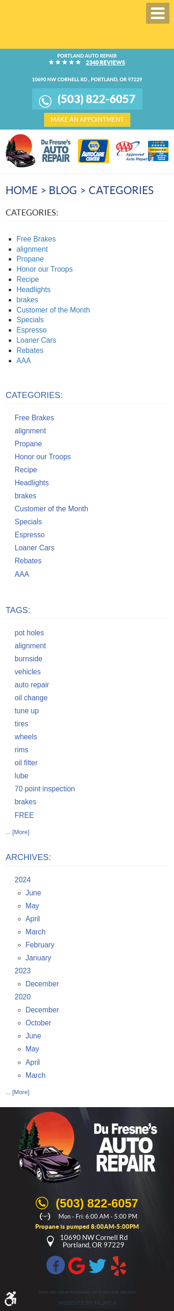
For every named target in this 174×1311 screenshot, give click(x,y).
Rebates (29, 350)
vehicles (28, 672)
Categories (121, 190)
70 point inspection (45, 789)
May (32, 906)
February (40, 945)
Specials (30, 320)
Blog (63, 190)
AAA (23, 361)
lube (21, 776)
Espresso (31, 330)
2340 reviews (105, 62)
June (33, 893)
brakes (27, 300)
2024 (23, 880)
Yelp (118, 1265)
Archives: (28, 857)
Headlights (33, 290)
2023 (23, 971)
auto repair (32, 685)
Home (22, 190)
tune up (27, 711)
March (35, 932)
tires (21, 724)
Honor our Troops (44, 269)
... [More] (17, 831)
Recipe (27, 279)
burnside (29, 659)
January (38, 958)
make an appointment (87, 119)
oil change (31, 698)
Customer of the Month (53, 310)
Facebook (55, 1265)
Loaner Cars (36, 340)
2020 (23, 997)
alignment (32, 249)
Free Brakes (36, 239)
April (33, 919)
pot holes (29, 633)
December (42, 984)
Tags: (18, 610)
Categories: (34, 395)
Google (76, 1265)
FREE (24, 815)
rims (21, 750)
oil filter (26, 763)
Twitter (97, 1265)
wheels (26, 737)
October (38, 1023)
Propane (30, 259)
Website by (87, 1302)
